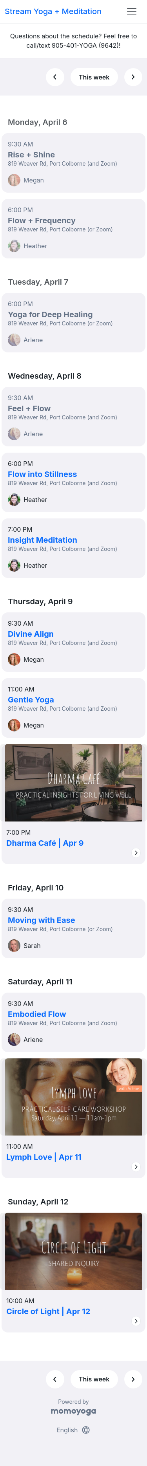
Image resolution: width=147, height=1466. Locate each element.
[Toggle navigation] (131, 11)
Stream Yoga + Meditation (53, 11)
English (73, 1430)
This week (94, 77)
